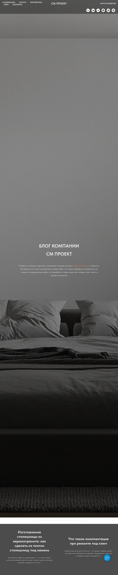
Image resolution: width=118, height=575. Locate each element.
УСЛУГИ (22, 2)
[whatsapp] (103, 10)
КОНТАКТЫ (17, 4)
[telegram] (98, 10)
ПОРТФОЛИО (36, 2)
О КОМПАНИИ (8, 2)
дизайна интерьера (80, 265)
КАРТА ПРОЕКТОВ (108, 3)
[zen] (113, 10)
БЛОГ (6, 4)
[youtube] (108, 10)
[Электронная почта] (93, 10)
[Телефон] (88, 10)
